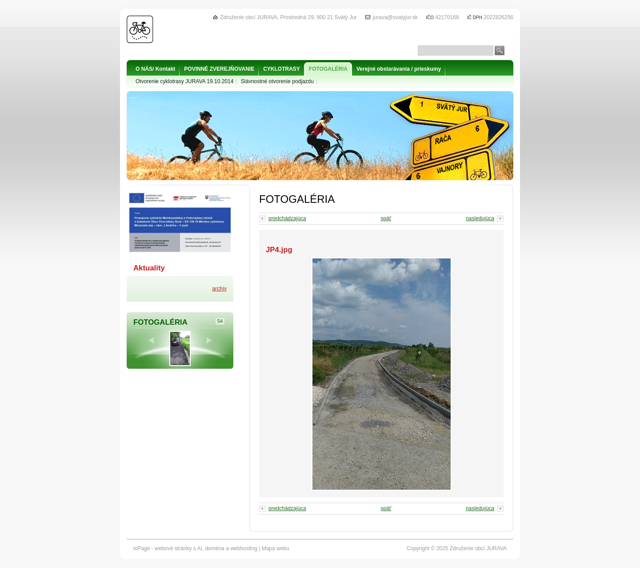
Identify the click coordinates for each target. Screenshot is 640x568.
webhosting (243, 548)
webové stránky (173, 548)
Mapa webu (275, 548)
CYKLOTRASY (281, 69)
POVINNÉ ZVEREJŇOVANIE (219, 69)
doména (214, 548)
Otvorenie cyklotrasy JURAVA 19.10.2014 (184, 81)
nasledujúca (480, 218)
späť (385, 218)
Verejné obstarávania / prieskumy (398, 69)
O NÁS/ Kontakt (155, 69)
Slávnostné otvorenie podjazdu (277, 81)
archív (219, 289)
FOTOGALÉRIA (328, 69)
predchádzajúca (287, 218)
